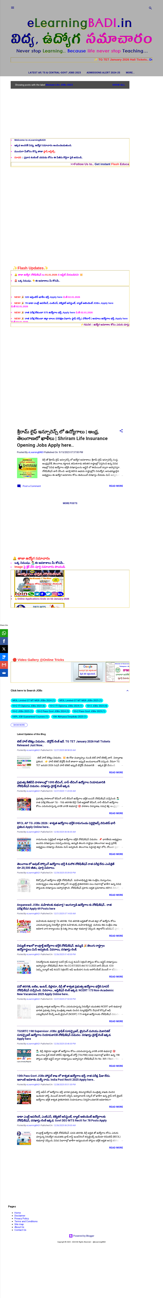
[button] (121, 432)
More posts (70, 504)
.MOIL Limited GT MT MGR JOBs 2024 (33, 701)
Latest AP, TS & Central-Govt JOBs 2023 (41, 72)
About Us (19, 1227)
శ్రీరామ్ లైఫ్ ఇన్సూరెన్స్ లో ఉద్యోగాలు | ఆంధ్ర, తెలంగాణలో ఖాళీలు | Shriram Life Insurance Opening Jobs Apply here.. (62, 439)
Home (17, 1213)
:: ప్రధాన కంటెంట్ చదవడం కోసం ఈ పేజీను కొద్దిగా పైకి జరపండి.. (48, 158)
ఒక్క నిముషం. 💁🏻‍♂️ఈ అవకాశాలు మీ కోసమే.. (39, 563)
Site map (19, 1224)
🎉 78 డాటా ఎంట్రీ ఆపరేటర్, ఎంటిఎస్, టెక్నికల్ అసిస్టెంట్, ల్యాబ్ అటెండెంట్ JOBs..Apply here (63, 319)
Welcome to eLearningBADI (30, 140)
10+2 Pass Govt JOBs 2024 (53, 711)
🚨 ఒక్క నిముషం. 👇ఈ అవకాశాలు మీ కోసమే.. (37, 281)
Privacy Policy (21, 1219)
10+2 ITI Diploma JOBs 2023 (28, 706)
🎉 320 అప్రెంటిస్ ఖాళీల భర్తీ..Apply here (38, 313)
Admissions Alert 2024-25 (90, 72)
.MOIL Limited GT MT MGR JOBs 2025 (80, 701)
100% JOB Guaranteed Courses (30, 717)
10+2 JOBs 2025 (22, 711)
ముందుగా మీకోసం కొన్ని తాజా (35, 152)
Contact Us (20, 1230)
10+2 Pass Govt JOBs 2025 (89, 711)
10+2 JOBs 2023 (97, 706)
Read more (116, 486)
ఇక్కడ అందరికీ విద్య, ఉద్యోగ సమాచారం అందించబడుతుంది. (43, 146)
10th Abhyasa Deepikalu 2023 (70, 717)
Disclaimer (19, 1216)
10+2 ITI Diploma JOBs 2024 (65, 706)
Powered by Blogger (81, 1236)
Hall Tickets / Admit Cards (130, 72)
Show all (118, 85)
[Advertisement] (142, 129)
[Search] (150, 9)
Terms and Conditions (26, 1222)
